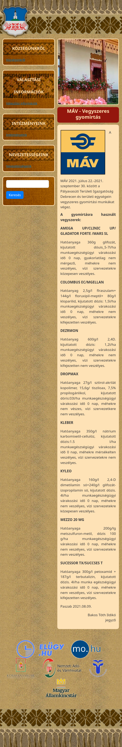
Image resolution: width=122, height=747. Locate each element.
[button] (82, 153)
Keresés (15, 195)
